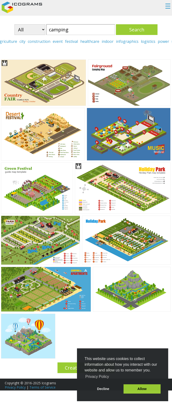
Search (136, 29)
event (58, 41)
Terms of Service (42, 387)
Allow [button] (142, 389)
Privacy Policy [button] (97, 377)
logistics (148, 41)
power (163, 41)
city (22, 41)
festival (71, 41)
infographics (127, 41)
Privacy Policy (15, 387)
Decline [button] (103, 389)
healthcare (89, 41)
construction (39, 41)
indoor (108, 41)
